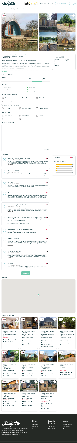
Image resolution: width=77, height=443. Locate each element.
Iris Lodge (63, 367)
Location (25, 9)
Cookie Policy (66, 428)
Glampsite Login (51, 426)
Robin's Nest (25, 396)
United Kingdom (9, 53)
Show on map (6, 337)
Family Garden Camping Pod (7, 367)
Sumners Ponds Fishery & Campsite (12, 56)
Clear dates (46, 149)
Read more (4, 71)
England (16, 53)
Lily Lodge (6, 396)
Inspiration (50, 3)
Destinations (42, 3)
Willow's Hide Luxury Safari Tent (47, 397)
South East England (23, 53)
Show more (25, 273)
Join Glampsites (51, 428)
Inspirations (35, 426)
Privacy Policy (66, 426)
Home (3, 53)
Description (5, 9)
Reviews (19, 9)
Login (33, 428)
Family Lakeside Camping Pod (46, 367)
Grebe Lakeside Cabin (9, 334)
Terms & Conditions (67, 424)
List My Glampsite (61, 3)
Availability (12, 9)
